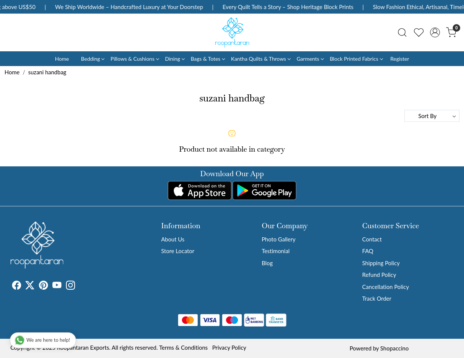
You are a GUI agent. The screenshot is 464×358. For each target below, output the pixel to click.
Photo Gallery (279, 239)
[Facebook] (17, 286)
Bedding (92, 58)
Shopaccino (394, 348)
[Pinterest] (43, 286)
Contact (372, 239)
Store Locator (177, 250)
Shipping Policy (381, 263)
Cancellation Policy (385, 286)
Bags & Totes (208, 58)
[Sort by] (431, 116)
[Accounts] (435, 32)
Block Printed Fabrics (356, 58)
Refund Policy (379, 274)
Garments (310, 58)
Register (399, 58)
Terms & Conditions (183, 347)
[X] (30, 286)
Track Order (376, 298)
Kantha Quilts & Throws (260, 58)
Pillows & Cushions (134, 58)
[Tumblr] (79, 286)
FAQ (368, 250)
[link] (402, 32)
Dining (174, 58)
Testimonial (275, 250)
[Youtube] (57, 286)
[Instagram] (70, 286)
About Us (173, 239)
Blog (267, 263)
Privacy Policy (229, 347)
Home (62, 58)
